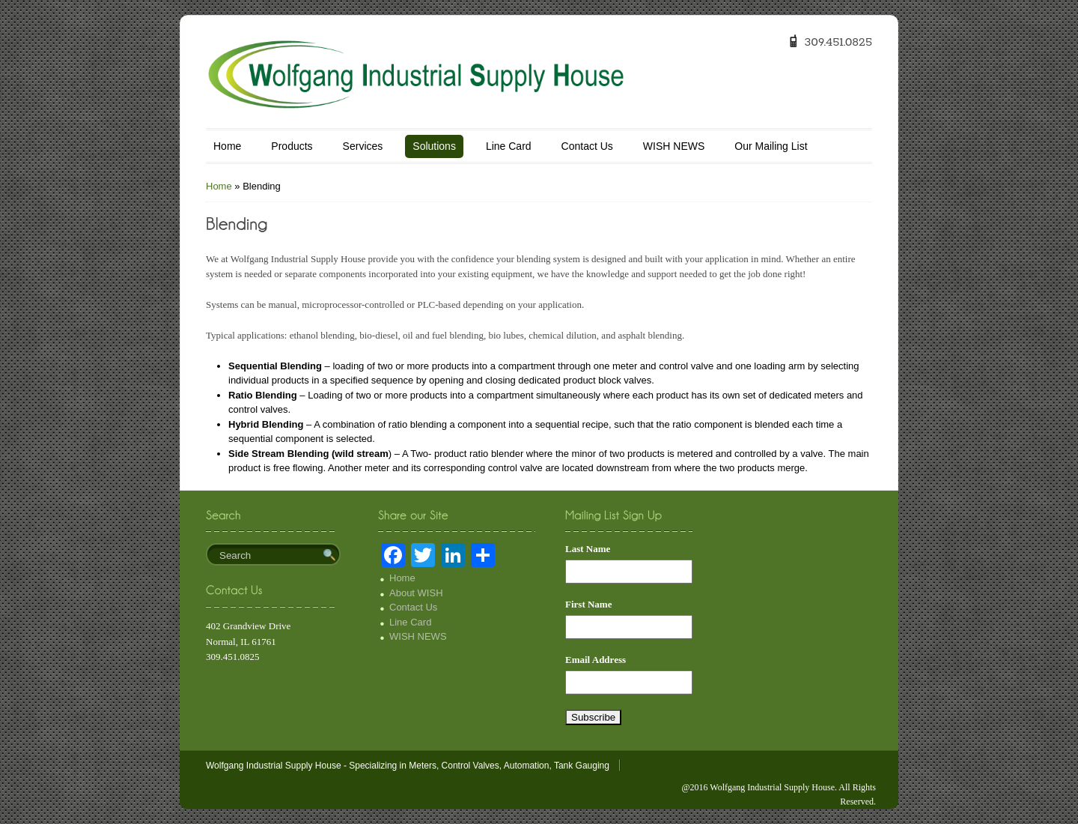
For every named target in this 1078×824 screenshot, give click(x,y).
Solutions (434, 146)
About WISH (416, 593)
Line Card (509, 146)
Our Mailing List (770, 146)
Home (227, 146)
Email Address (595, 659)
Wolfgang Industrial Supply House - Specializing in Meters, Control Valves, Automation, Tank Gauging (407, 765)
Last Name (587, 548)
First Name (588, 604)
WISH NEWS (673, 146)
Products (291, 146)
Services (363, 146)
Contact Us (587, 146)
